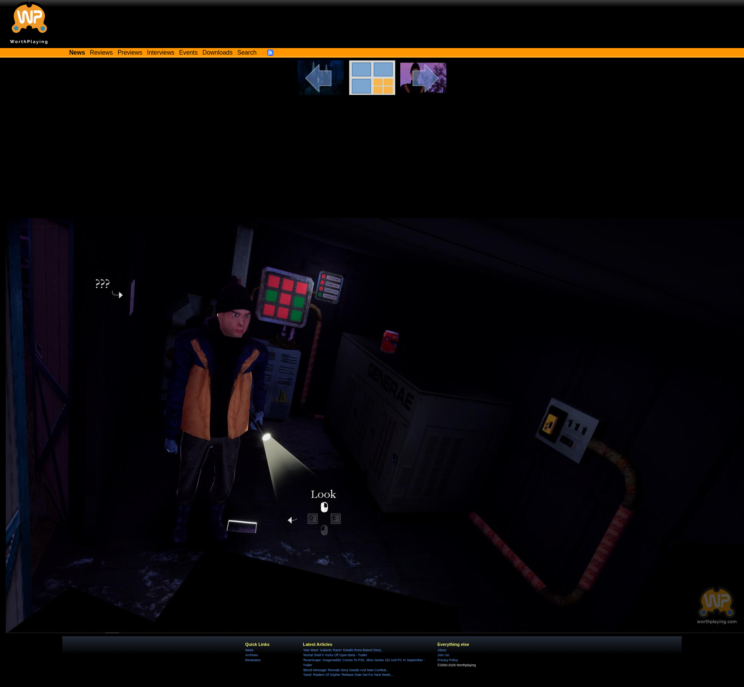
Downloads (218, 52)
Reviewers (253, 660)
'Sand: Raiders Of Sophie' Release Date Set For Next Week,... (348, 675)
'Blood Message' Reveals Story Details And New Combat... (346, 670)
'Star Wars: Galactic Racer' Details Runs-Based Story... (343, 650)
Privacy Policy (448, 660)
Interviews (160, 52)
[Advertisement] (372, 152)
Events (188, 52)
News (249, 650)
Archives (251, 655)
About (442, 650)
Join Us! (443, 655)
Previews (130, 52)
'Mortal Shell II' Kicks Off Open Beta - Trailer (335, 655)
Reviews (101, 52)
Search (246, 52)
